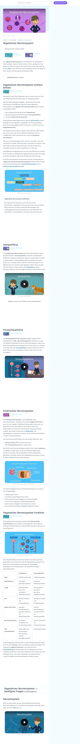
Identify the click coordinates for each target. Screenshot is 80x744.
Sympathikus (30, 267)
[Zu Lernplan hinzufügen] (4, 35)
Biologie (5, 40)
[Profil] (74, 3)
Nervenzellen (35, 120)
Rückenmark (29, 431)
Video (9, 68)
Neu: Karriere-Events (60, 2)
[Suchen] (49, 2)
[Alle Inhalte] (70, 3)
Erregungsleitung (8, 649)
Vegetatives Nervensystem (24, 40)
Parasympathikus (21, 348)
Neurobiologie (12, 40)
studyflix (10, 3)
